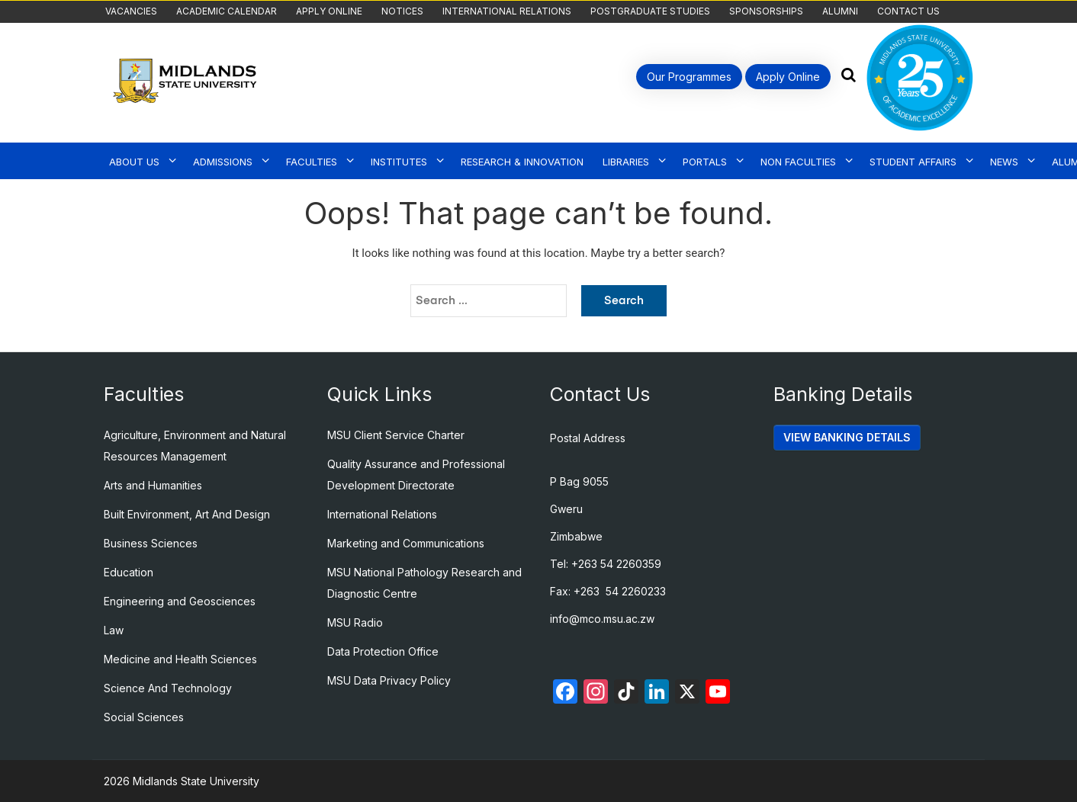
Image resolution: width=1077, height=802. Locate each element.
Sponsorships (766, 11)
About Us (134, 162)
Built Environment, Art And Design (187, 514)
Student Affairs (913, 162)
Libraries (626, 162)
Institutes (399, 162)
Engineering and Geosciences (180, 601)
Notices (402, 11)
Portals (705, 162)
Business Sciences (151, 543)
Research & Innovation (522, 162)
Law (114, 630)
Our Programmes (689, 76)
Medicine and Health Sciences (180, 659)
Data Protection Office (383, 651)
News (1004, 162)
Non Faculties (798, 162)
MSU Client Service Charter (396, 434)
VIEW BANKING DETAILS (847, 437)
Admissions (222, 162)
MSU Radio (355, 622)
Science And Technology (168, 688)
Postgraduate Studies (650, 11)
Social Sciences (144, 717)
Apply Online (329, 11)
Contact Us (908, 11)
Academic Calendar (226, 11)
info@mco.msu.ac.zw (602, 618)
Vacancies (131, 11)
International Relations (506, 11)
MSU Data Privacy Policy (389, 680)
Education (128, 572)
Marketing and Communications (405, 543)
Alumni (840, 11)
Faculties (311, 162)
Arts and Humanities (153, 485)
